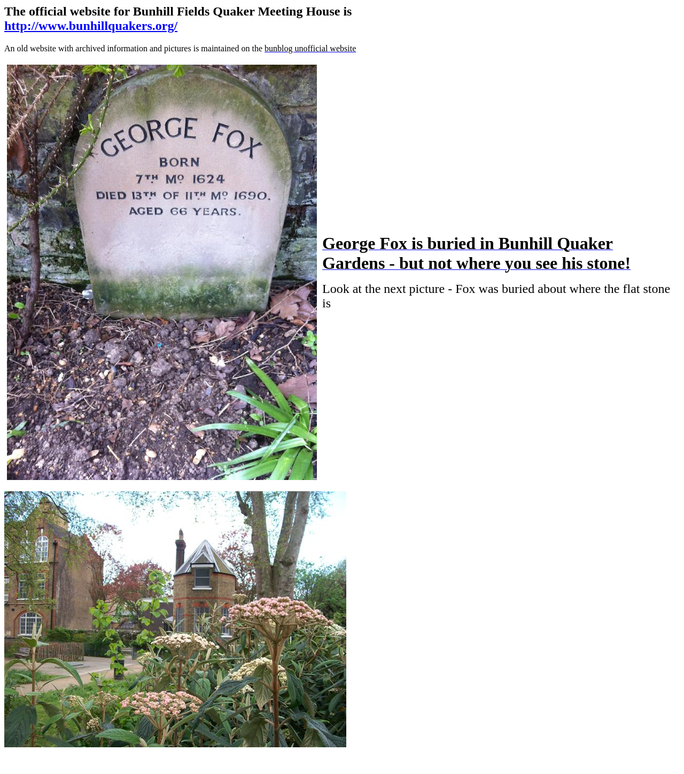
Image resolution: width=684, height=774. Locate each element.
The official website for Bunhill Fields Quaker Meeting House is (178, 11)
